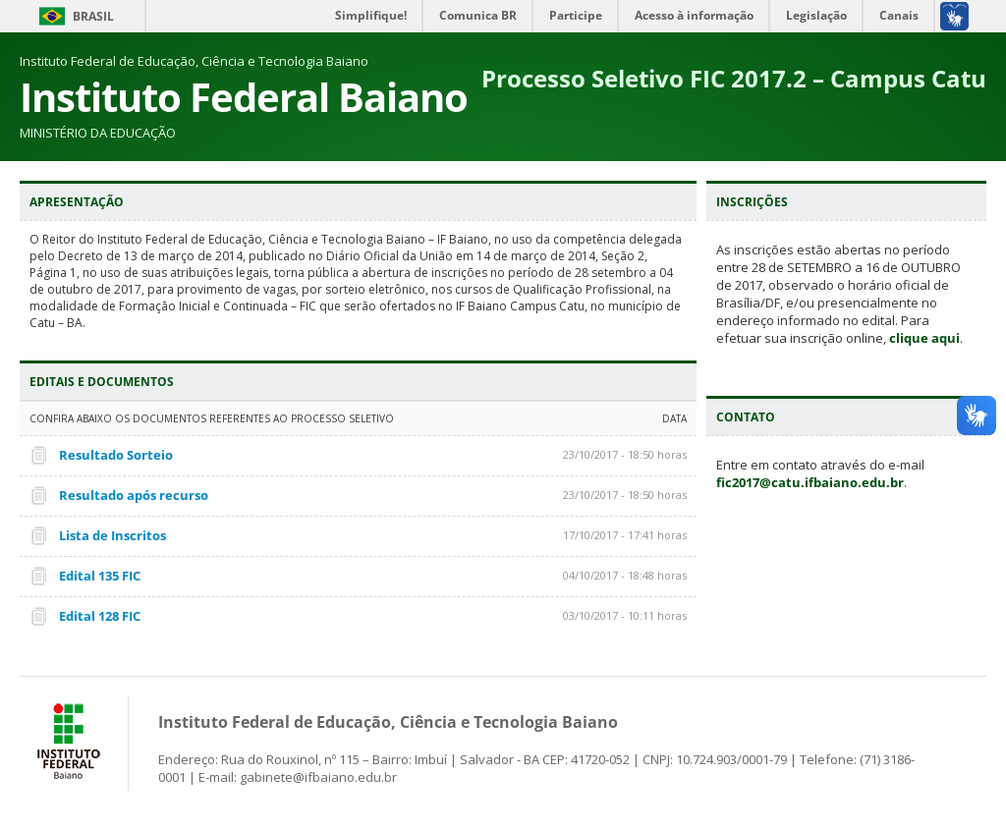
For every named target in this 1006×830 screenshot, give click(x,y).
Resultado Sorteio (116, 455)
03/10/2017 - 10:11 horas (625, 615)
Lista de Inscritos (112, 535)
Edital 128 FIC (99, 616)
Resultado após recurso (133, 495)
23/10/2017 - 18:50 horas (625, 454)
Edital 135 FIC (99, 575)
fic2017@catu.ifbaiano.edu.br (810, 482)
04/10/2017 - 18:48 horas (625, 575)
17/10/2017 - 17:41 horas (625, 534)
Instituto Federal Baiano (244, 97)
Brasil (93, 16)
